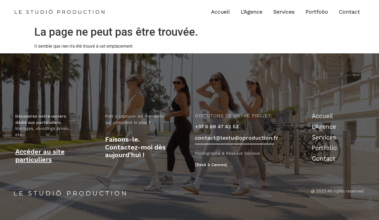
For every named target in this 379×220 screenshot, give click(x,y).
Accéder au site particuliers (40, 155)
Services (284, 11)
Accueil (220, 11)
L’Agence (251, 11)
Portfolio (316, 11)
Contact (349, 11)
